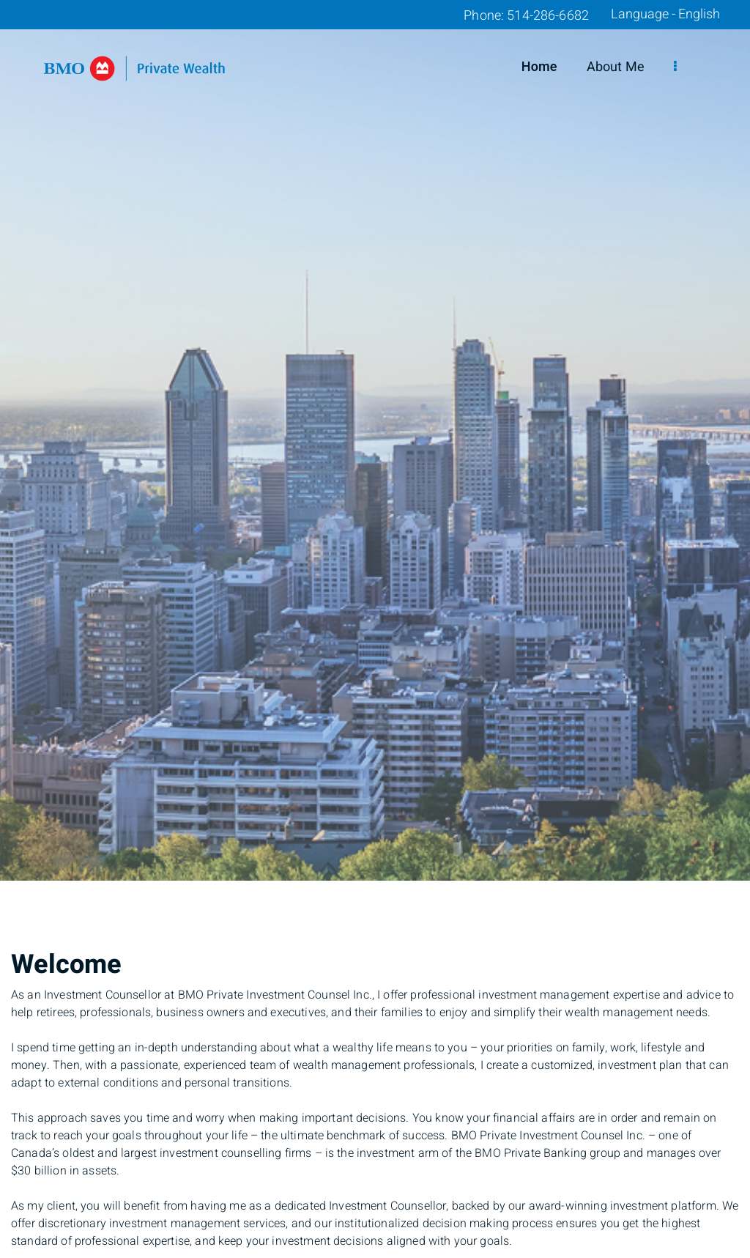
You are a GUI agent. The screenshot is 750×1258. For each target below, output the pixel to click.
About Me (616, 67)
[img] (375, 440)
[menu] (675, 67)
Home (539, 67)
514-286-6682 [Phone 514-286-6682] (548, 16)
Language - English (665, 14)
